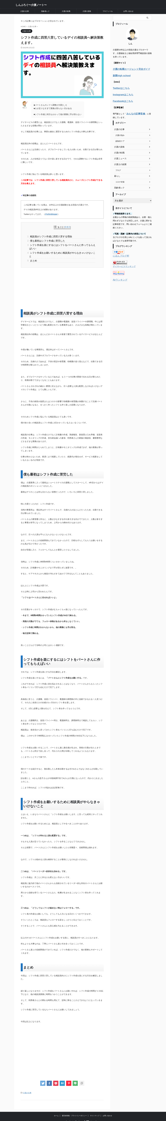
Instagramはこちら (121, 93)
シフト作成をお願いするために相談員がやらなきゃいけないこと (60, 248)
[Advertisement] (62, 279)
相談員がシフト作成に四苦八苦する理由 (49, 236)
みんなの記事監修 (134, 111)
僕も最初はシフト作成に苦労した (46, 240)
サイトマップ (94, 1106)
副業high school (120, 75)
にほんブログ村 (119, 253)
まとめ (33, 252)
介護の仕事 (24, 11)
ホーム (56, 1106)
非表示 (67, 227)
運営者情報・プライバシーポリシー (74, 1106)
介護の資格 (87, 11)
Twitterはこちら (120, 87)
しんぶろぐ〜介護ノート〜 (31, 5)
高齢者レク (45, 11)
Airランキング (119, 277)
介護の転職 (66, 11)
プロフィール (108, 11)
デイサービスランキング (123, 264)
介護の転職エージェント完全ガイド (128, 69)
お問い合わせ (128, 11)
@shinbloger (51, 214)
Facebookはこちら (121, 99)
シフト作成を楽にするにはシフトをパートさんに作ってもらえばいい (62, 244)
